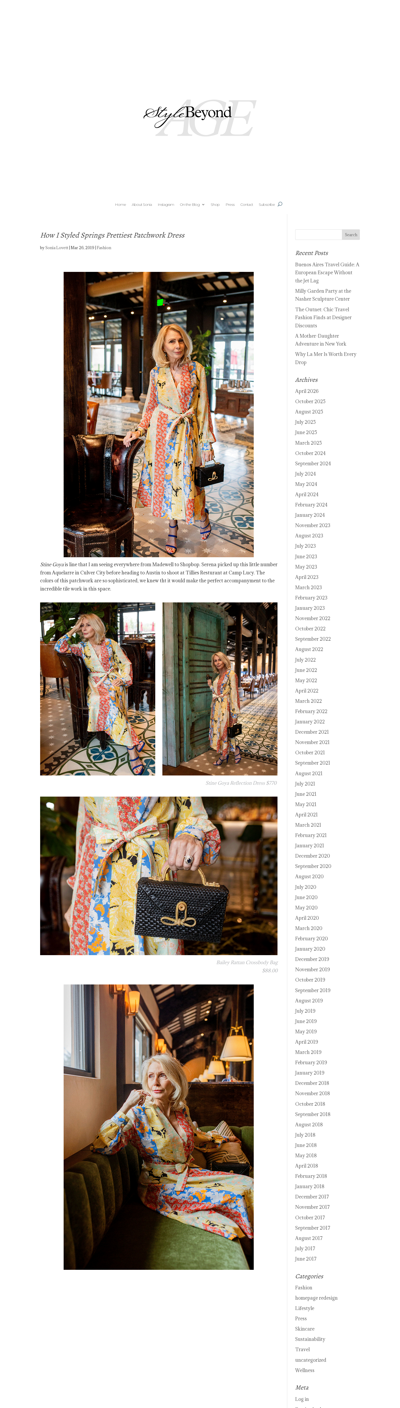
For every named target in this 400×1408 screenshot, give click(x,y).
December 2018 (312, 1083)
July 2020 (305, 887)
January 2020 (310, 949)
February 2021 (311, 835)
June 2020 (306, 897)
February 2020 (311, 939)
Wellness (304, 1370)
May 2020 (306, 908)
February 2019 (311, 1063)
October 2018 (310, 1104)
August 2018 (309, 1125)
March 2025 (308, 443)
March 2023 (308, 587)
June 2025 (306, 432)
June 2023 (306, 557)
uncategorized (310, 1360)
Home (120, 205)
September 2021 (312, 763)
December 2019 (312, 959)
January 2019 (309, 1073)
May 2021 (306, 804)
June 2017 (306, 1259)
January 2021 (309, 846)
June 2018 (306, 1145)
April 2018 (306, 1166)
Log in (302, 1399)
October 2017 (310, 1218)
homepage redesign (316, 1298)
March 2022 (308, 701)
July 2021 (305, 784)
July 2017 (305, 1249)
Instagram (166, 205)
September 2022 (313, 639)
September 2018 (313, 1114)
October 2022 (310, 629)
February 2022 (311, 711)
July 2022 (305, 660)
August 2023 (309, 536)
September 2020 (313, 866)
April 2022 (306, 691)
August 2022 (309, 649)
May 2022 (306, 680)
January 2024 (310, 515)
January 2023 (310, 608)
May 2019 (306, 1032)
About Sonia (142, 205)
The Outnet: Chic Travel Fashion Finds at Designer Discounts (323, 317)
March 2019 (308, 1052)
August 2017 (309, 1238)
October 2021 (310, 753)
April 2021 (306, 815)
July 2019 (305, 1011)
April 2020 (307, 918)
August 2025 (309, 412)
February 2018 (311, 1176)
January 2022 (310, 722)
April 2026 (307, 391)
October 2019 (310, 980)
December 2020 (312, 856)
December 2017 (312, 1197)
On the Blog (190, 205)
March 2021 (308, 825)
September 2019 (312, 990)
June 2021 (306, 794)
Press (229, 205)
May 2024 (306, 484)
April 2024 (306, 494)
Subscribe (267, 205)
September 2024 (313, 464)
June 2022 (306, 670)
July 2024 (305, 474)
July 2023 (305, 546)
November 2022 (312, 618)
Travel (302, 1349)
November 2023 (312, 525)
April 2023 (306, 577)
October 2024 (310, 453)
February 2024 (311, 505)
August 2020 (309, 876)
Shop (215, 205)
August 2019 (309, 1001)
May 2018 (306, 1156)
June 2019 (306, 1021)
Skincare (304, 1329)
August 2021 (309, 773)
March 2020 (308, 928)
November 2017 (312, 1207)
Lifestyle (304, 1308)
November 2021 (312, 742)
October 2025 (310, 401)
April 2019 (306, 1042)
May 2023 (306, 567)
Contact (246, 205)
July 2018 (305, 1135)
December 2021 (312, 732)
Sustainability (310, 1339)
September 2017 (312, 1228)
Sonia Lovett (56, 247)
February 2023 (311, 598)
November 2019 (312, 969)
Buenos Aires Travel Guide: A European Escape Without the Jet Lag (327, 273)
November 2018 (312, 1093)
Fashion (104, 247)
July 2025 (305, 422)
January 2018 (309, 1186)
